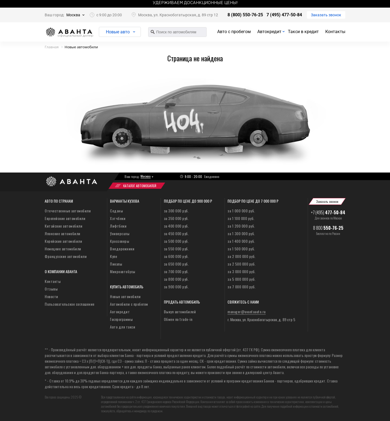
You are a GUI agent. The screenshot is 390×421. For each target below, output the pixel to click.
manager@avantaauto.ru (246, 311)
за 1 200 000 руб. (241, 226)
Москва (73, 15)
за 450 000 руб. (176, 233)
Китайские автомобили (63, 226)
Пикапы (116, 264)
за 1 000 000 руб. (241, 210)
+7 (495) (328, 212)
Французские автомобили (66, 256)
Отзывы (51, 289)
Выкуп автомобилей (180, 311)
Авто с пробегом (234, 31)
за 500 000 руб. (176, 241)
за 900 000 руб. (176, 286)
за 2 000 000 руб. (241, 256)
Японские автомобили (62, 233)
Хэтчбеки (117, 218)
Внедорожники (122, 248)
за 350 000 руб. (176, 218)
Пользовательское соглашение (70, 304)
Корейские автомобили (63, 241)
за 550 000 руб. (176, 248)
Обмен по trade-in (178, 319)
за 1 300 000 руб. (241, 233)
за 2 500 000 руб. (241, 264)
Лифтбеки (118, 226)
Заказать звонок (326, 15)
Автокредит (269, 31)
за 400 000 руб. (176, 226)
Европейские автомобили (65, 218)
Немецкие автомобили (63, 248)
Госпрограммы (121, 319)
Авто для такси (122, 327)
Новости (51, 296)
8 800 (328, 228)
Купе (113, 256)
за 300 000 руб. (176, 210)
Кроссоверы (119, 241)
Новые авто (118, 31)
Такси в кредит (303, 31)
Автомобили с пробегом (129, 304)
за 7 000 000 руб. (241, 286)
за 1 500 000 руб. (241, 248)
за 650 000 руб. (176, 264)
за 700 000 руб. (176, 271)
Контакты (335, 31)
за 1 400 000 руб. (241, 241)
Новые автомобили (125, 296)
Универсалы (119, 233)
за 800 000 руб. (176, 279)
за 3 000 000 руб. (241, 271)
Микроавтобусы (122, 271)
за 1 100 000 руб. (241, 218)
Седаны (116, 210)
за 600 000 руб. (176, 256)
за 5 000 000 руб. (241, 279)
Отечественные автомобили (68, 210)
